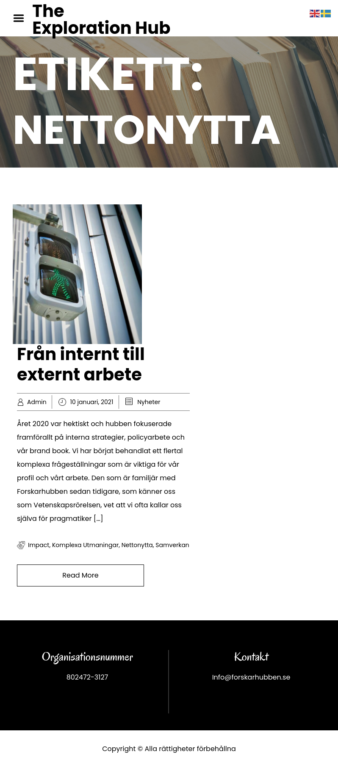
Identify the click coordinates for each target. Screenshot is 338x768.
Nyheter (148, 402)
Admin (37, 402)
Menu (21, 18)
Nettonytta (137, 545)
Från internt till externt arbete (81, 364)
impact (38, 545)
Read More (80, 575)
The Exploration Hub (101, 19)
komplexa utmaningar (85, 545)
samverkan (172, 545)
